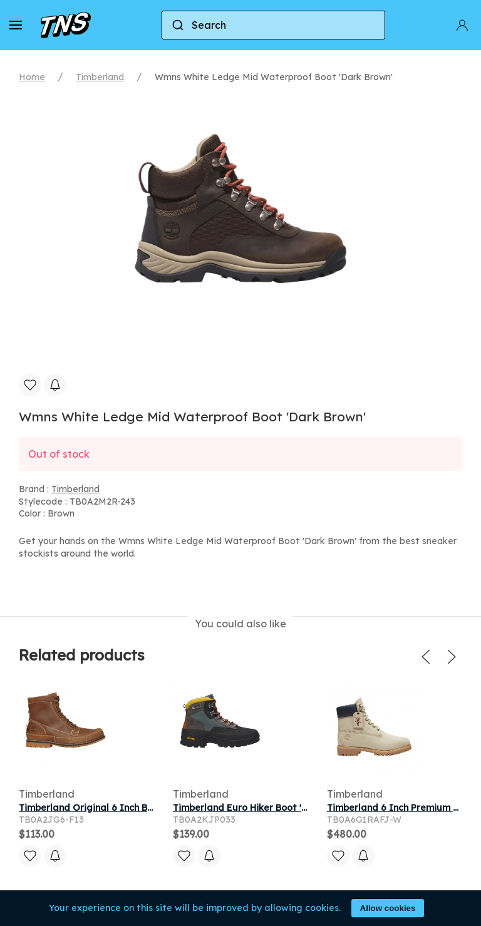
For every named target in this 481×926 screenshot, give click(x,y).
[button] (15, 25)
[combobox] (273, 25)
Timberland (100, 77)
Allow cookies (388, 908)
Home (32, 77)
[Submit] (177, 25)
